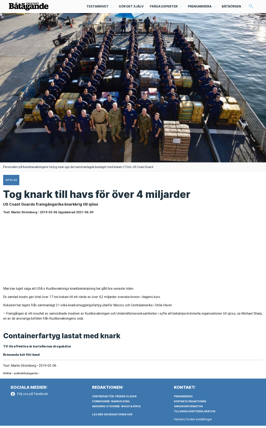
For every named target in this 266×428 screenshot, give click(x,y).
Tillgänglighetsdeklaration (194, 413)
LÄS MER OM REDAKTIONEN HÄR (112, 416)
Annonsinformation (188, 408)
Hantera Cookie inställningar (193, 421)
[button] (251, 7)
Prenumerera (183, 398)
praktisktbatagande (26, 375)
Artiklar (7, 375)
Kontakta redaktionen (190, 403)
